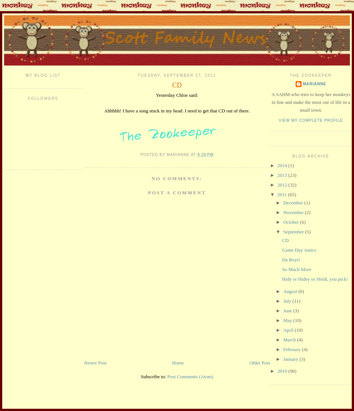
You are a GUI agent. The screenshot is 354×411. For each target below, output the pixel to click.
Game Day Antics (299, 250)
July (288, 301)
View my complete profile (311, 120)
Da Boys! (291, 259)
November (294, 212)
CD (176, 85)
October (291, 222)
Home (178, 363)
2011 (282, 194)
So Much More (296, 269)
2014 (282, 165)
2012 (282, 185)
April (289, 330)
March (290, 339)
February (292, 349)
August (291, 291)
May (288, 320)
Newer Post (95, 363)
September (294, 232)
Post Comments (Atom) (190, 376)
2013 (282, 175)
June (288, 310)
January (291, 359)
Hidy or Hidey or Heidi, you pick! (315, 279)
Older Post (260, 363)
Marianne (314, 84)
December (294, 203)
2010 (282, 371)
